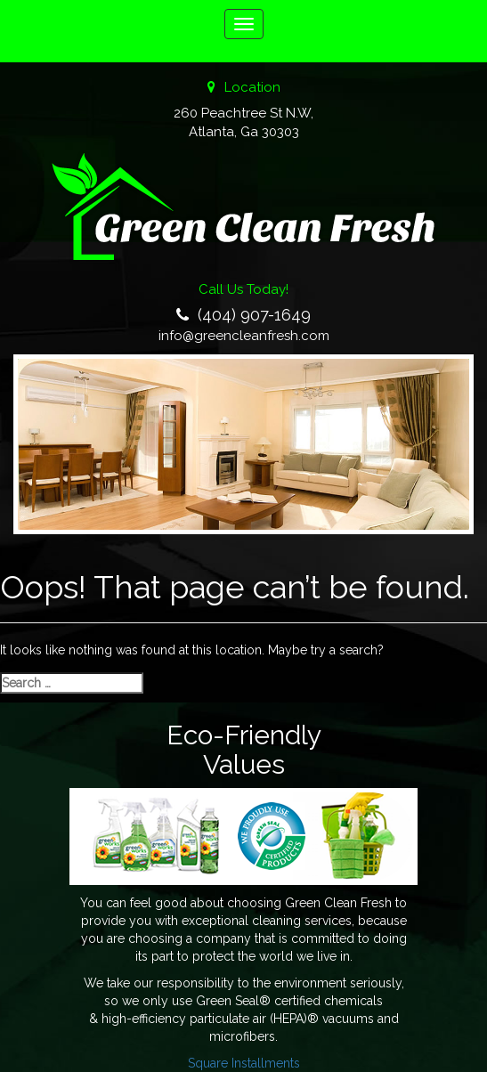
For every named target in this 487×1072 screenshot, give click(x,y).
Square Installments (244, 1063)
